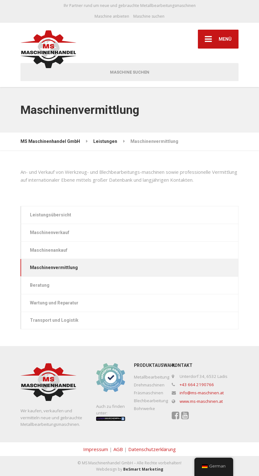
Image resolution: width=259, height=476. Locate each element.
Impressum (95, 449)
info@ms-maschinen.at (202, 393)
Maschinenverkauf (49, 232)
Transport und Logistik (54, 320)
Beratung (39, 285)
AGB (118, 449)
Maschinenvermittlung (54, 267)
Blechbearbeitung (151, 400)
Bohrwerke (144, 408)
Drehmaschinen (149, 385)
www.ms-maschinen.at (201, 401)
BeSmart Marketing (143, 469)
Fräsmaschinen (148, 393)
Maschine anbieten (112, 16)
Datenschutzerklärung (152, 449)
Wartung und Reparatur (54, 302)
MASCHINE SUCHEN (129, 72)
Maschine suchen (148, 16)
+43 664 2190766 (197, 384)
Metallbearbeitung (151, 377)
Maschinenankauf (48, 250)
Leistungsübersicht (50, 214)
